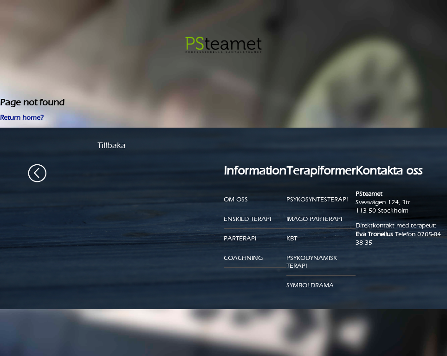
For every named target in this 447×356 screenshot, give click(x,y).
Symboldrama (310, 285)
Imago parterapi (314, 219)
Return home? (22, 117)
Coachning (243, 258)
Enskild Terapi (247, 219)
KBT (291, 238)
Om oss (236, 199)
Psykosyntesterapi (317, 199)
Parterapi (240, 238)
